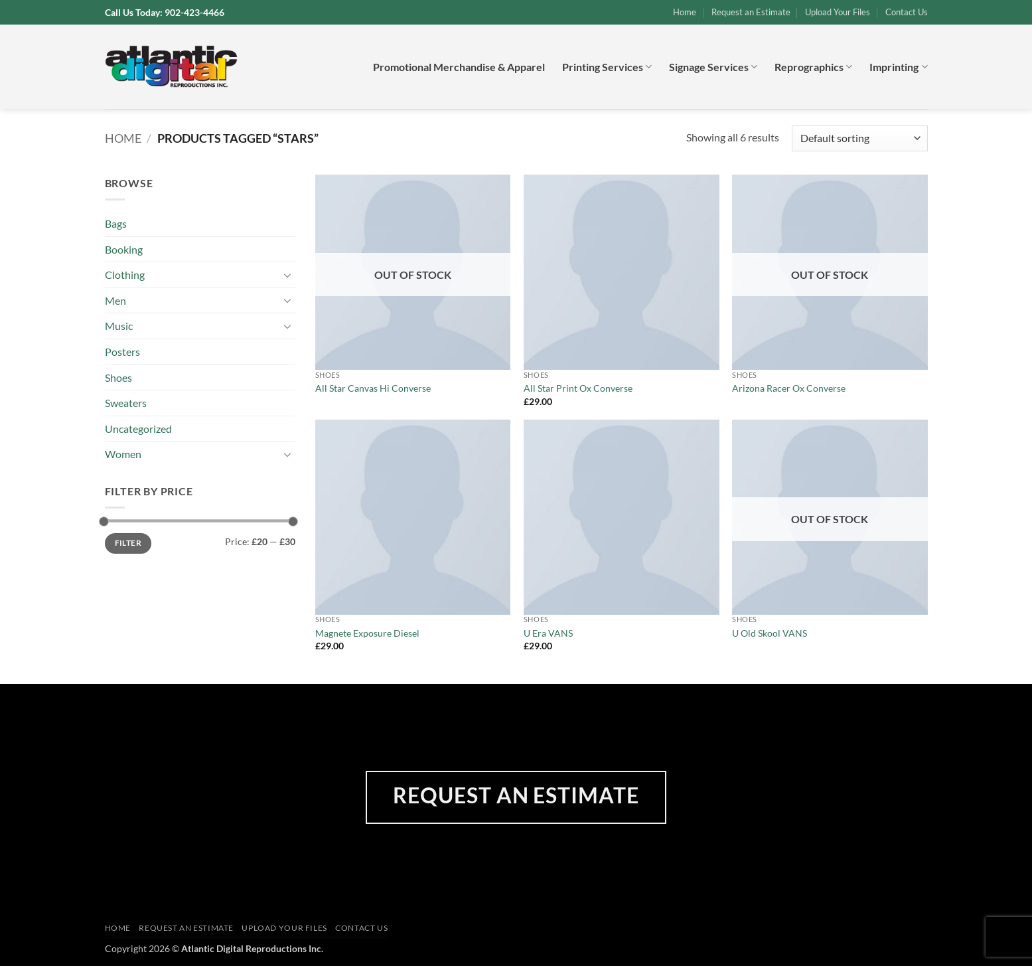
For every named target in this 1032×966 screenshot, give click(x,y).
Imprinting (898, 67)
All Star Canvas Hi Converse (373, 388)
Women (123, 453)
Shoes (118, 377)
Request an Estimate (750, 12)
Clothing (125, 274)
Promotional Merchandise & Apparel (459, 66)
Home (684, 12)
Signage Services (713, 67)
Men (115, 300)
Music (119, 325)
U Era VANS (548, 633)
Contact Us (906, 12)
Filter (128, 543)
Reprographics (813, 67)
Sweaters (126, 402)
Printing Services (607, 67)
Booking (124, 249)
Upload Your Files (837, 12)
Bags (116, 223)
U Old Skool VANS (769, 633)
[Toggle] (287, 275)
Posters (122, 351)
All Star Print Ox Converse (578, 388)
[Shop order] (859, 138)
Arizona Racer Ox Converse (789, 388)
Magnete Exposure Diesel (367, 633)
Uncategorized (138, 428)
